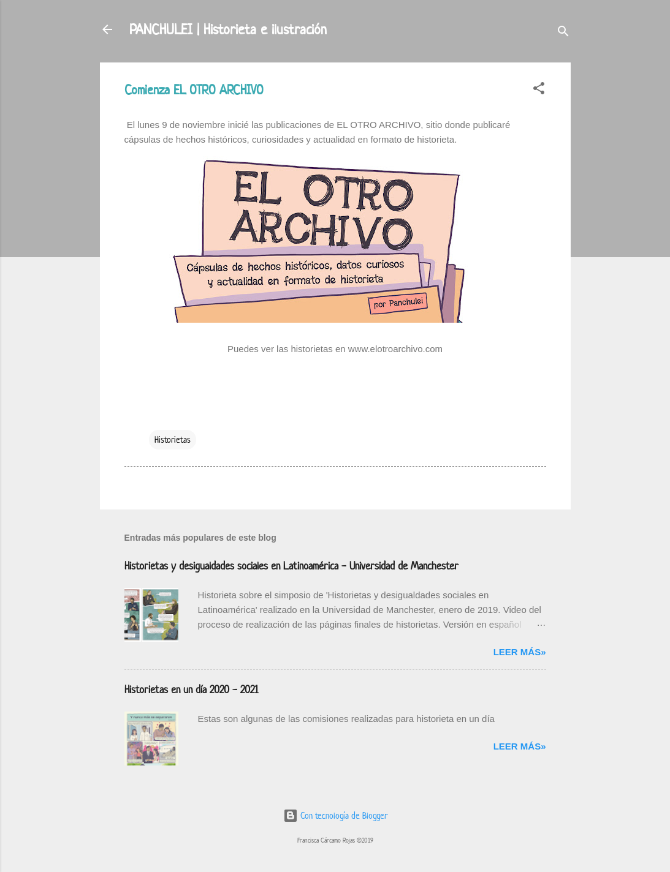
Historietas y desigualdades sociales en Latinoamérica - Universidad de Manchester (291, 566)
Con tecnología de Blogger (335, 815)
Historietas (172, 439)
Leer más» (519, 652)
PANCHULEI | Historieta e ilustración (228, 29)
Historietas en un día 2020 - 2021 (191, 689)
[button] (538, 90)
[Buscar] (563, 33)
